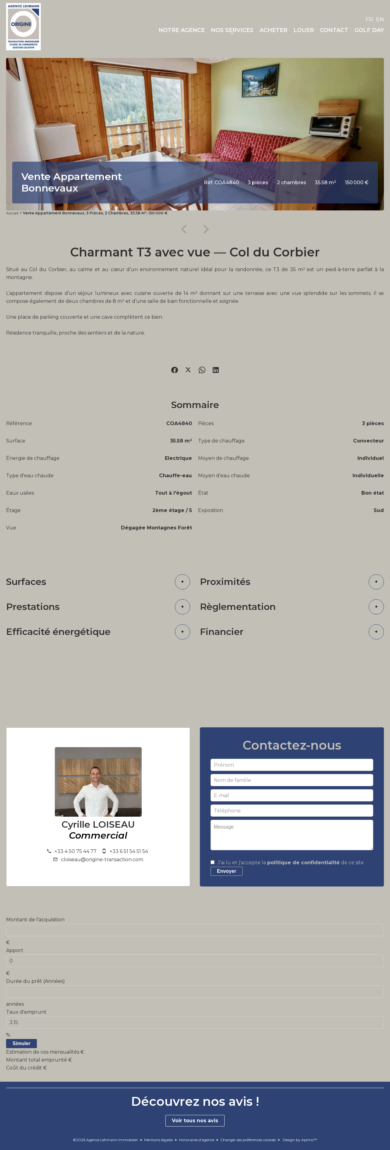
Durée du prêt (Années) (35, 981)
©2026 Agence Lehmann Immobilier (105, 1139)
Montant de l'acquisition (35, 920)
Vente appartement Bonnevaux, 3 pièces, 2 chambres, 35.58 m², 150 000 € (95, 213)
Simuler (21, 1043)
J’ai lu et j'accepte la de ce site (291, 862)
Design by (299, 1139)
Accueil (12, 213)
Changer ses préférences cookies (248, 1139)
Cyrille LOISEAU (98, 824)
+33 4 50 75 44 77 (76, 851)
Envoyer (226, 871)
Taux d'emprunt (26, 1012)
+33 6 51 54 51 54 (129, 851)
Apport (14, 950)
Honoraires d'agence (196, 1139)
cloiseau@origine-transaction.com (102, 859)
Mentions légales (158, 1139)
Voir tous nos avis (195, 1120)
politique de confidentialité (303, 862)
